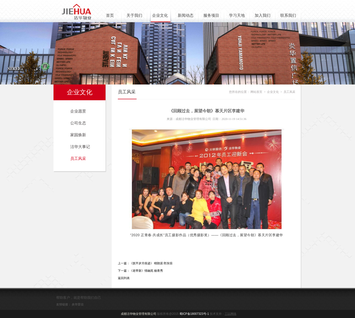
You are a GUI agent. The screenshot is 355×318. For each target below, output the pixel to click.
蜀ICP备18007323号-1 (194, 314)
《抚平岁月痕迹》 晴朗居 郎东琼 (151, 263)
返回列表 (124, 278)
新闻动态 (186, 15)
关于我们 (134, 15)
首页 (110, 15)
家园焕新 (78, 135)
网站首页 (256, 92)
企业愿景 (78, 111)
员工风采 (78, 158)
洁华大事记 (80, 147)
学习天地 (237, 15)
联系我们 (288, 15)
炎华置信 (78, 304)
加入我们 (262, 15)
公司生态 (78, 123)
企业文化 (160, 15)
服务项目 (211, 15)
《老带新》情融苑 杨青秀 (146, 270)
